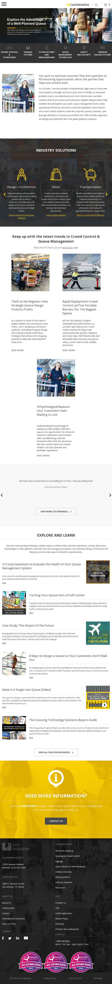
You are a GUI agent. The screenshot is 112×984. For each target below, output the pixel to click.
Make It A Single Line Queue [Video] (26, 690)
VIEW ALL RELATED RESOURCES (56, 752)
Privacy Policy (49, 978)
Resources (60, 887)
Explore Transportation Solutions (90, 215)
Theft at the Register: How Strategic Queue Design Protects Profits (29, 305)
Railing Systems (62, 877)
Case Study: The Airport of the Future (28, 625)
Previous (5, 194)
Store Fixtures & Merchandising (70, 866)
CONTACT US (56, 821)
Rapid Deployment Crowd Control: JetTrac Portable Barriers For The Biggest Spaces (80, 307)
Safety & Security (63, 871)
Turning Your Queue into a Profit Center (57, 595)
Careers (5, 913)
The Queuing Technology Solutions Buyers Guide (63, 720)
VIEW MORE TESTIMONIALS (56, 511)
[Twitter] (9, 938)
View (4, 583)
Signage (59, 861)
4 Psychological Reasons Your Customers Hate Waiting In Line (53, 411)
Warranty (59, 923)
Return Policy (61, 918)
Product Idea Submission (67, 929)
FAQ (57, 908)
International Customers (13, 918)
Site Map (98, 978)
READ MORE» (17, 350)
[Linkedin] (17, 938)
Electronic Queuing (64, 850)
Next (107, 194)
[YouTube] (26, 937)
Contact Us (60, 902)
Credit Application (63, 913)
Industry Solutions (63, 882)
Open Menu (4, 3)
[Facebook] (3, 938)
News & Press (9, 923)
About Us (6, 902)
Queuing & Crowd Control (67, 856)
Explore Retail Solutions (56, 215)
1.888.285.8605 (62, 941)
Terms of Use (75, 978)
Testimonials (8, 908)
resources (67, 247)
